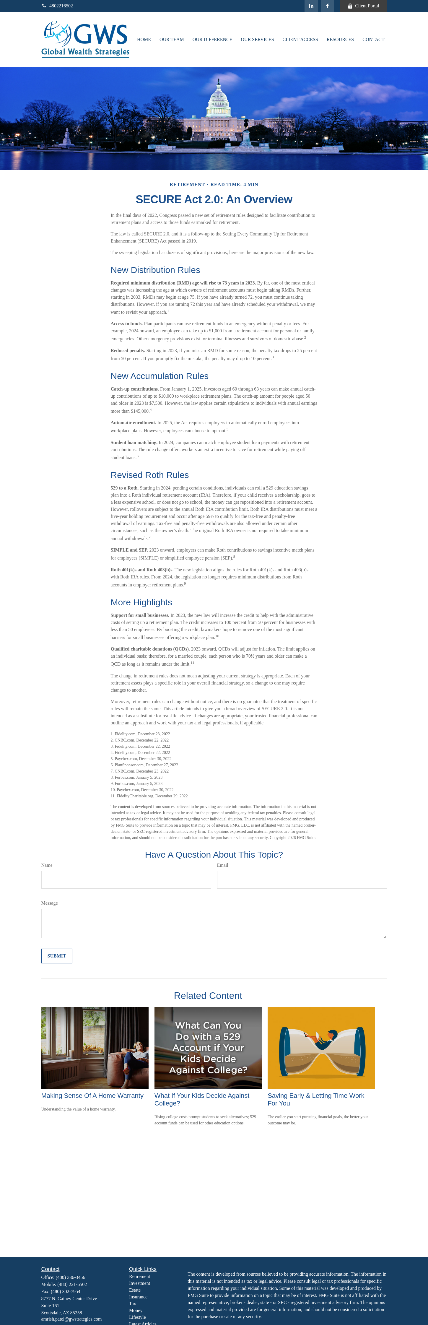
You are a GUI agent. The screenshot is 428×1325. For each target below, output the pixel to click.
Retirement (139, 1276)
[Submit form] (56, 956)
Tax (132, 1303)
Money (135, 1310)
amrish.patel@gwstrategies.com (71, 1318)
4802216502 (57, 5)
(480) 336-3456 (70, 1277)
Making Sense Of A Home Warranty (92, 1095)
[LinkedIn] (311, 6)
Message (49, 902)
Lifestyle (137, 1317)
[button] (144, 39)
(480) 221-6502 (72, 1284)
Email (222, 865)
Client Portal (363, 6)
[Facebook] (327, 6)
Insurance (138, 1296)
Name (47, 865)
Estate (135, 1290)
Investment (139, 1283)
